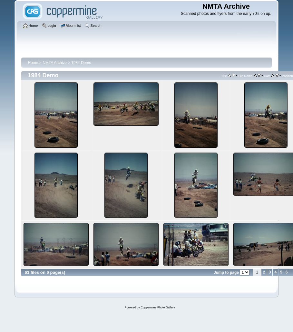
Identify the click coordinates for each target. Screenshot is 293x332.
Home (33, 62)
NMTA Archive (55, 62)
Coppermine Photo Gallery (158, 307)
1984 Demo (81, 62)
